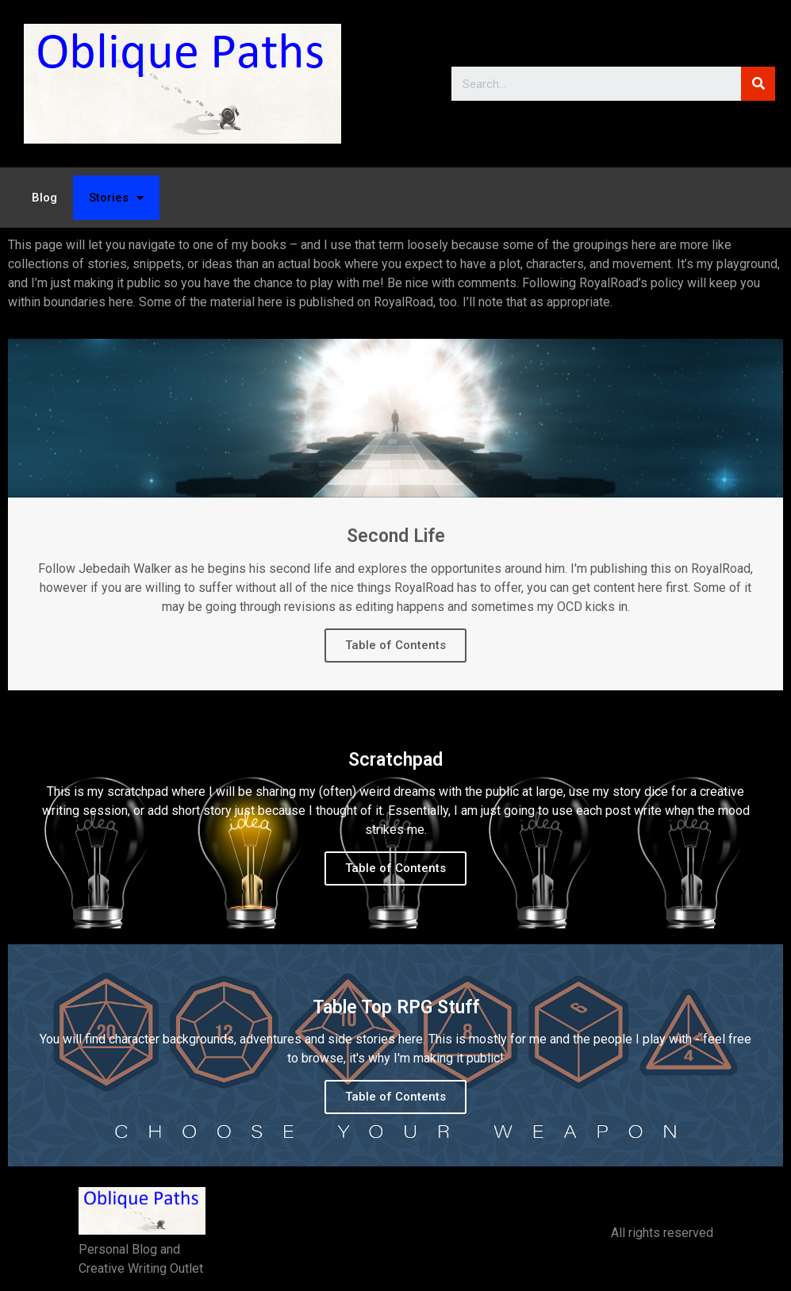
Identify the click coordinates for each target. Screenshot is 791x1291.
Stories (116, 198)
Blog (44, 197)
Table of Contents (395, 645)
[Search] (758, 84)
